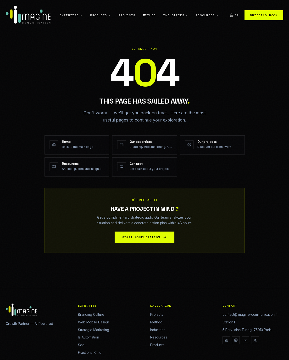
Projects (126, 10)
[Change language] (234, 10)
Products (100, 10)
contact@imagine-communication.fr (250, 314)
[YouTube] (245, 340)
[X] (255, 340)
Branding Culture (91, 314)
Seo (81, 345)
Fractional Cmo (89, 352)
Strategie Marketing (93, 330)
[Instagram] (236, 340)
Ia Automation (88, 337)
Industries (175, 10)
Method (149, 10)
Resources (207, 10)
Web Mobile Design (93, 322)
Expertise (71, 10)
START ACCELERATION (144, 238)
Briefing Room (264, 10)
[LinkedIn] (226, 340)
